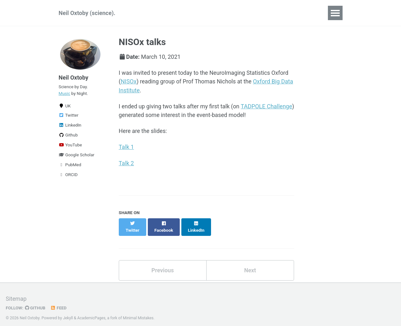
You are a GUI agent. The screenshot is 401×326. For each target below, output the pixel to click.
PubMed (70, 165)
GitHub (35, 301)
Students (252, 13)
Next (250, 263)
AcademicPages (91, 311)
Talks (188, 13)
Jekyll (68, 311)
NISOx (129, 81)
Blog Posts (289, 13)
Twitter (69, 116)
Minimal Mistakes (138, 311)
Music (65, 94)
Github (68, 136)
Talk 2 (126, 163)
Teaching (218, 13)
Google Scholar (77, 156)
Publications (154, 13)
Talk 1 (126, 147)
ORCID (68, 175)
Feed (59, 301)
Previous (162, 263)
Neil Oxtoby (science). (87, 13)
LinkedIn (70, 126)
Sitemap (16, 292)
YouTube (70, 146)
